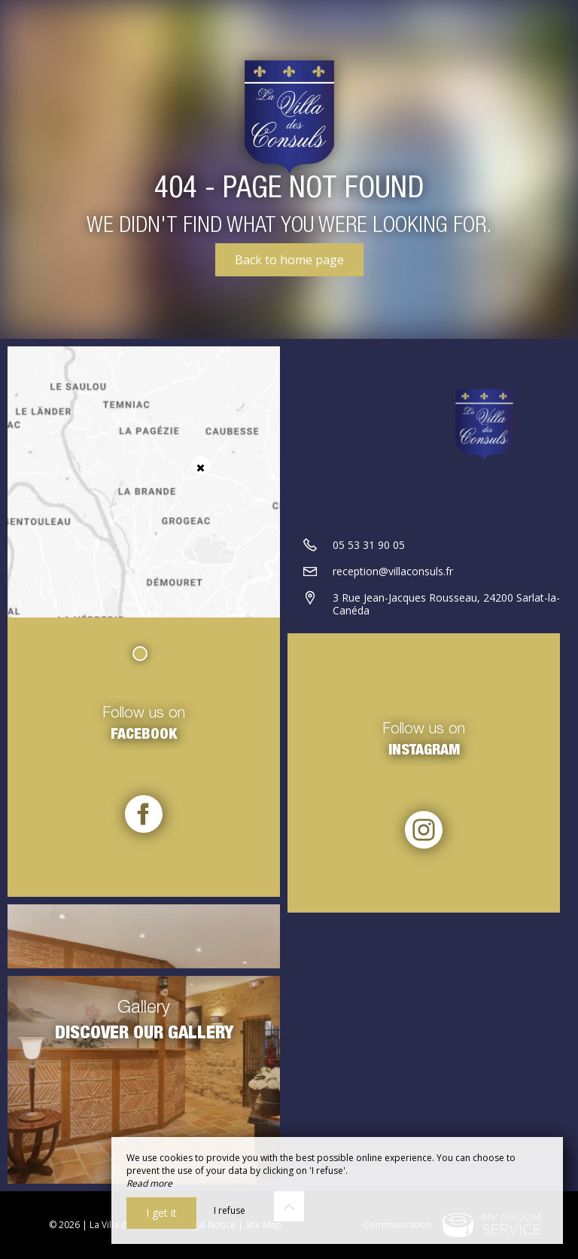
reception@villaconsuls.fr (393, 571)
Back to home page (289, 259)
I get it (161, 1213)
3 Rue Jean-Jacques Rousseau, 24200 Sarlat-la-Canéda (446, 603)
